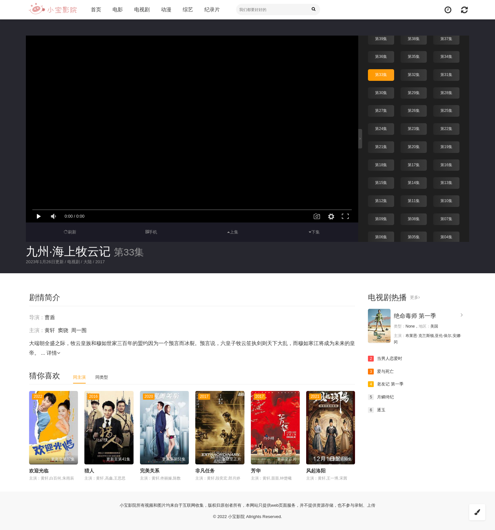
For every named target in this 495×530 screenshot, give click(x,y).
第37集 (446, 38)
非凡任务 (205, 470)
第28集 (446, 92)
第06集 (381, 235)
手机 (151, 231)
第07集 (446, 218)
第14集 (414, 181)
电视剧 (140, 9)
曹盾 (50, 317)
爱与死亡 (381, 371)
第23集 (414, 128)
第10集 (446, 200)
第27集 (381, 110)
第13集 (446, 181)
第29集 (414, 92)
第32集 (414, 74)
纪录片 (211, 9)
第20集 (414, 146)
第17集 (414, 164)
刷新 (70, 231)
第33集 (381, 74)
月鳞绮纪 (381, 397)
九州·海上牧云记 (68, 251)
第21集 (381, 146)
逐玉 (377, 409)
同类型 (103, 376)
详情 (53, 352)
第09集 (381, 218)
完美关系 (149, 470)
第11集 (414, 200)
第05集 (414, 235)
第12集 (381, 200)
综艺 (186, 9)
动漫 (165, 9)
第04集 (446, 235)
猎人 (89, 470)
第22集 (446, 128)
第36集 (381, 56)
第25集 (446, 110)
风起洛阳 (316, 470)
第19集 (446, 146)
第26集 (414, 110)
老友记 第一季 (386, 384)
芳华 (256, 470)
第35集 (414, 56)
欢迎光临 (38, 470)
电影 (116, 9)
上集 (233, 231)
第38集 (414, 38)
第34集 (446, 56)
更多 (415, 297)
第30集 (381, 92)
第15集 (381, 181)
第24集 (381, 128)
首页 (95, 9)
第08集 (414, 218)
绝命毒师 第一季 (415, 315)
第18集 (381, 164)
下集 (314, 231)
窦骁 (63, 330)
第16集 (446, 164)
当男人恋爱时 (386, 358)
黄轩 (50, 330)
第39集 (381, 38)
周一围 (79, 330)
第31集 (446, 74)
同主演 (80, 376)
